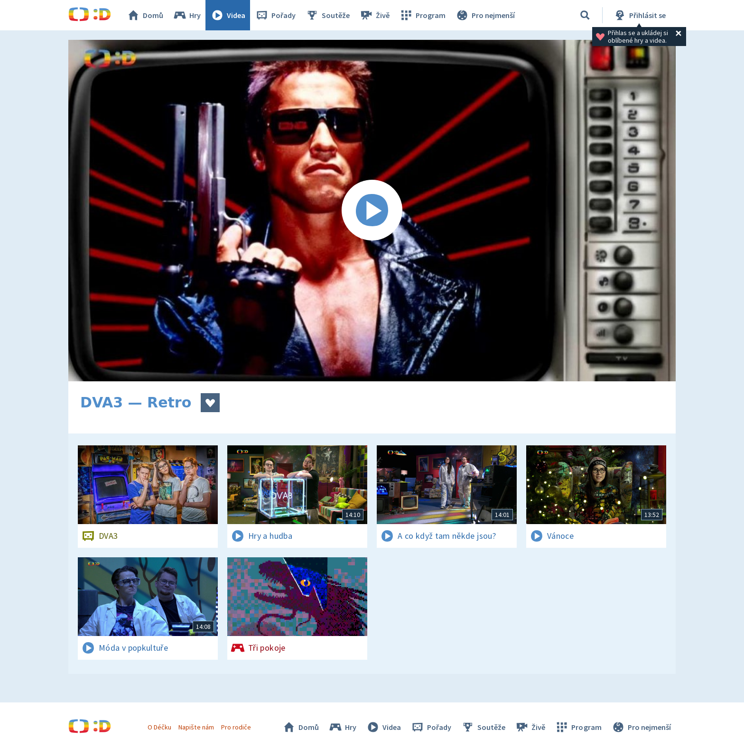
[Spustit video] (372, 210)
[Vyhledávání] (585, 15)
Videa (227, 15)
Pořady (275, 15)
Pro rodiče (236, 727)
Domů (144, 15)
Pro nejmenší (485, 15)
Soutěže (327, 15)
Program (422, 15)
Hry (187, 15)
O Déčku (159, 727)
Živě (374, 15)
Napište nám (196, 727)
